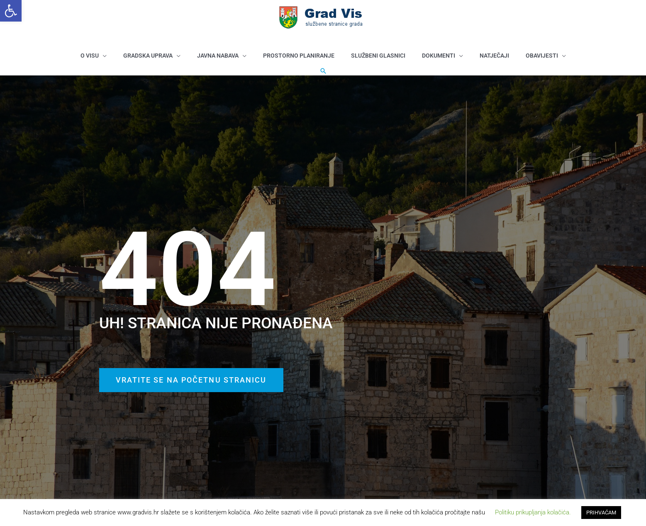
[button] (11, 11)
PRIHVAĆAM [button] (601, 512)
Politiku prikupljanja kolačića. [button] (533, 512)
